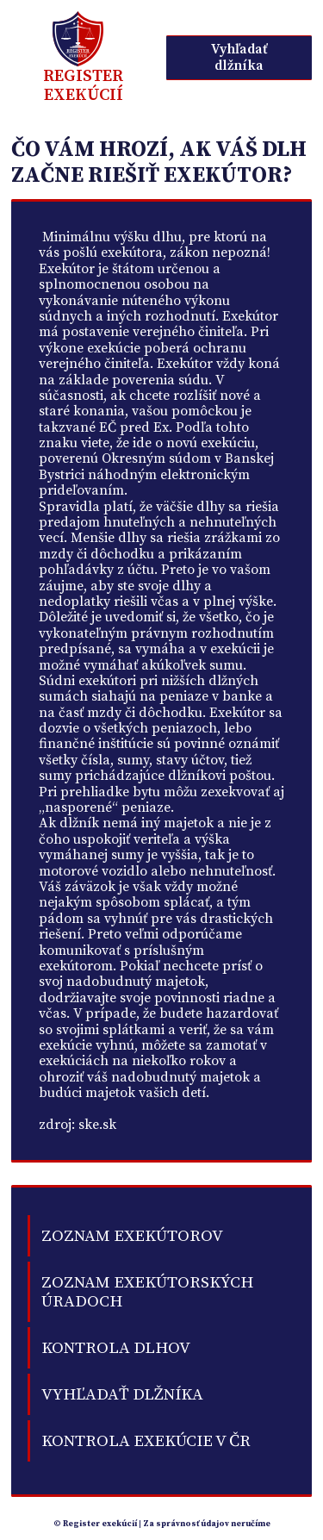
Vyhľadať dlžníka (239, 57)
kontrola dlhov (115, 1347)
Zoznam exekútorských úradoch (147, 1292)
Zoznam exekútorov (132, 1235)
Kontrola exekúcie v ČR (146, 1441)
